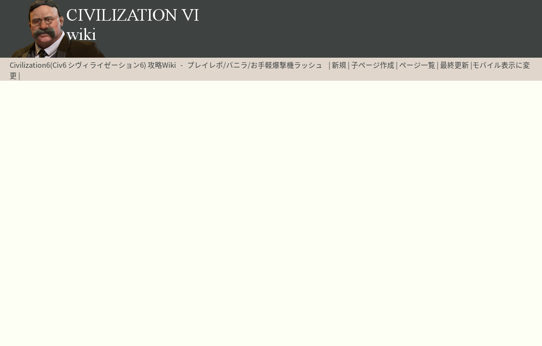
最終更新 (454, 65)
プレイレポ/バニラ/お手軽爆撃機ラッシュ (255, 65)
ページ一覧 (417, 65)
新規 (339, 65)
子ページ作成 (372, 65)
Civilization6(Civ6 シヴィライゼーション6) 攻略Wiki (93, 65)
